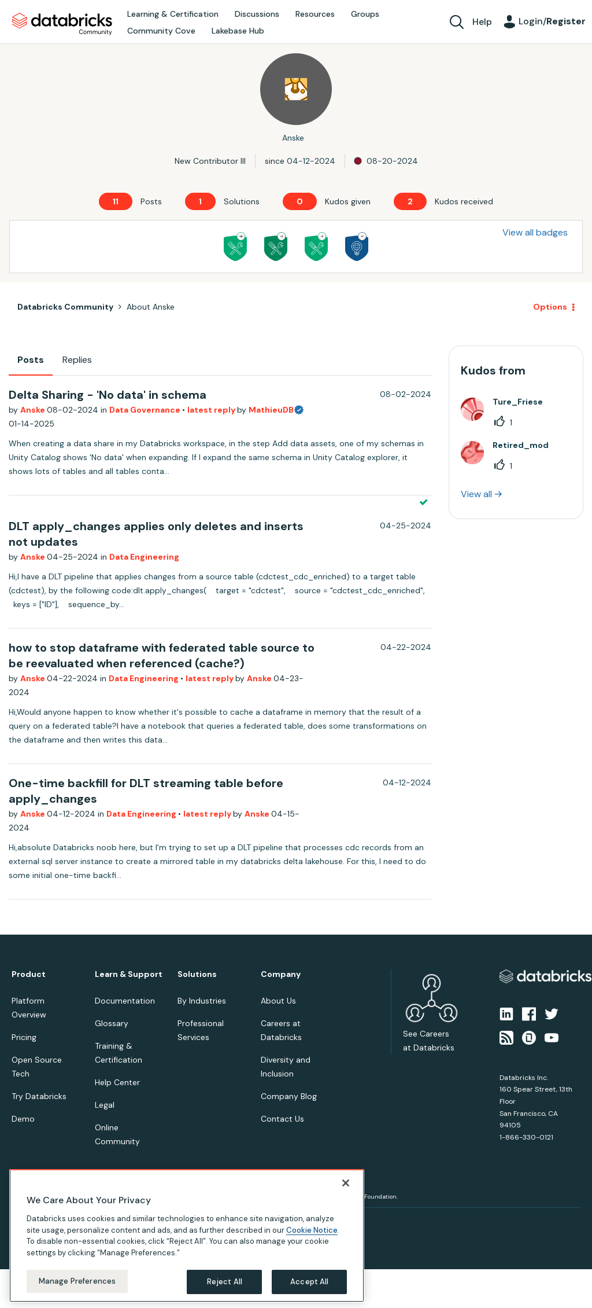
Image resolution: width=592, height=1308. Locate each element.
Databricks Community (62, 24)
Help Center (117, 1082)
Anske (33, 410)
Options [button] (550, 307)
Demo (23, 1119)
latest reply (212, 410)
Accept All (309, 1282)
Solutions (197, 974)
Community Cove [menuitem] (161, 30)
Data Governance (145, 410)
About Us (278, 1000)
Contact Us (282, 1119)
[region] (186, 1235)
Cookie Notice (312, 1230)
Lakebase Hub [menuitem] (238, 30)
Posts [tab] (30, 360)
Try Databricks (39, 1096)
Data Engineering (144, 557)
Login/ (552, 21)
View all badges (535, 232)
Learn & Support (128, 974)
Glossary (111, 1023)
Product (29, 974)
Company (281, 974)
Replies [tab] (77, 360)
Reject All (224, 1282)
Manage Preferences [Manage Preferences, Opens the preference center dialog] (77, 1281)
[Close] (345, 1183)
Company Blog (289, 1096)
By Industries (201, 1000)
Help (482, 22)
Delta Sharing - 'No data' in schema (107, 394)
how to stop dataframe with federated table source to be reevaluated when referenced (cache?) (161, 655)
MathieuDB (271, 410)
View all (476, 494)
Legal (104, 1105)
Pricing (24, 1037)
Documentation (125, 1000)
